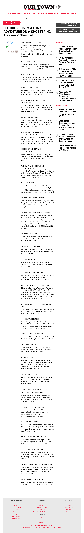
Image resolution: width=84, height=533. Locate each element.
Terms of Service (37, 527)
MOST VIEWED (59, 43)
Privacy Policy (45, 527)
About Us (32, 18)
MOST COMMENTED (61, 105)
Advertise (42, 18)
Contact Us (53, 18)
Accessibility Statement (55, 527)
